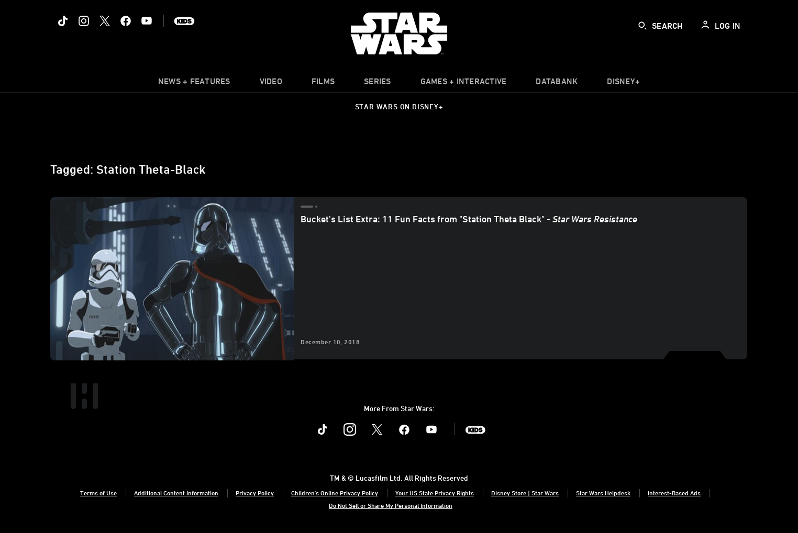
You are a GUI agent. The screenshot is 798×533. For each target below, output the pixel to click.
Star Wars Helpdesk (603, 492)
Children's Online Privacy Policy (334, 492)
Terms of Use (98, 492)
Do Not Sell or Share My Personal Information (390, 505)
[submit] (642, 25)
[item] (194, 83)
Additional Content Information (176, 492)
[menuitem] (271, 83)
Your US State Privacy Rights (434, 492)
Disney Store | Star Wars (525, 492)
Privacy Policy (255, 492)
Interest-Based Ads (674, 492)
